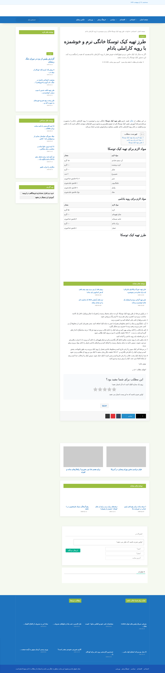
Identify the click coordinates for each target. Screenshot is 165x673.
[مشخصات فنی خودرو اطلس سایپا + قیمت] (98, 613)
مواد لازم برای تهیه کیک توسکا (132, 137)
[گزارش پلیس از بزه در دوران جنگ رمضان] (36, 46)
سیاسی (112, 20)
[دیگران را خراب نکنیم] (25, 170)
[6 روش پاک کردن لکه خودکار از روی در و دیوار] (25, 73)
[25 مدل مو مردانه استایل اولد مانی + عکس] (132, 641)
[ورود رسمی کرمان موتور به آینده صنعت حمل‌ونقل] (33, 638)
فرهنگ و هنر (101, 20)
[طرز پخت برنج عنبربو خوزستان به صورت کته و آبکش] (25, 103)
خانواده (127, 31)
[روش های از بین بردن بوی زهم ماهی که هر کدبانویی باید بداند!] (70, 292)
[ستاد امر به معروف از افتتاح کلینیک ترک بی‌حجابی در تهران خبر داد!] (33, 613)
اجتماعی (132, 20)
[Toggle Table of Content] (141, 134)
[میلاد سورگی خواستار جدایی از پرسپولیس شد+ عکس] (25, 139)
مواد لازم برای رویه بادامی (134, 140)
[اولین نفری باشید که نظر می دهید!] (108, 542)
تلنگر (131, 121)
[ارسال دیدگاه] (73, 550)
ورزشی (90, 20)
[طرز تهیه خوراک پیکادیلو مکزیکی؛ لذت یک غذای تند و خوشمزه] (112, 292)
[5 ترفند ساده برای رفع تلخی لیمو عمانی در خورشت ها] (133, 497)
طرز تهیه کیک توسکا (135, 142)
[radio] (114, 389)
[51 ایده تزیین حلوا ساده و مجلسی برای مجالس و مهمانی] (25, 149)
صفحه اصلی (144, 20)
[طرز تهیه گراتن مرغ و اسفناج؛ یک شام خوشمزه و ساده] (112, 302)
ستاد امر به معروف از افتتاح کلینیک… (35, 624)
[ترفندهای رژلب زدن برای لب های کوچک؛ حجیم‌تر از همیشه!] (104, 497)
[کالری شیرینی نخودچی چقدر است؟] (66, 638)
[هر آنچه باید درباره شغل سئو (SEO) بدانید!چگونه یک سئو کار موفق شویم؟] (25, 160)
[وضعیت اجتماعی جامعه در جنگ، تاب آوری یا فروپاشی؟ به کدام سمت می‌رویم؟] (25, 83)
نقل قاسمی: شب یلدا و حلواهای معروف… (67, 624)
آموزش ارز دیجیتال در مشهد (44, 197)
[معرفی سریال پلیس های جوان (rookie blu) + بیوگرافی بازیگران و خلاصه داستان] (132, 613)
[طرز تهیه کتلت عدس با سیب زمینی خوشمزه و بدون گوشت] (25, 93)
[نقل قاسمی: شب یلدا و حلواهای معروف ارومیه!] (66, 613)
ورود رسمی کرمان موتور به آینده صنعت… (34, 649)
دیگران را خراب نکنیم (47, 167)
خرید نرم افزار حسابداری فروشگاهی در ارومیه (38, 193)
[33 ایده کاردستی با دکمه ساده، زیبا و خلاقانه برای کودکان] (25, 129)
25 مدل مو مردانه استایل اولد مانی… (134, 652)
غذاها (104, 406)
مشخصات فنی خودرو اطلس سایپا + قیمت (99, 624)
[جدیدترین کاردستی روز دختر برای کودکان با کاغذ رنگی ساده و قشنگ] (98, 641)
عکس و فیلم (80, 20)
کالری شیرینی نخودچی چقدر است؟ (69, 649)
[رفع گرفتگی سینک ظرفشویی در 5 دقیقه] (76, 497)
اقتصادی (122, 20)
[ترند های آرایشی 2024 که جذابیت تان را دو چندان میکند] (70, 302)
